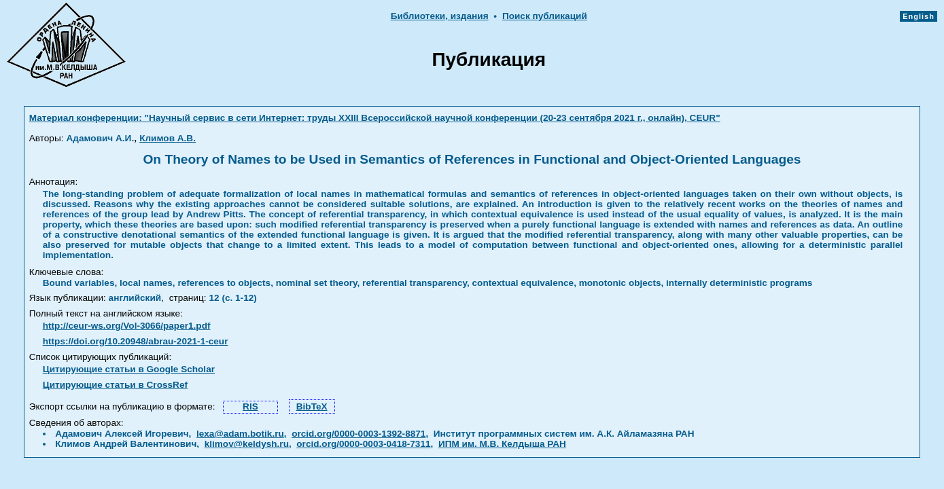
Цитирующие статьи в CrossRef (115, 385)
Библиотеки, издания (440, 16)
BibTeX (312, 406)
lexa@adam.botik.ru (240, 434)
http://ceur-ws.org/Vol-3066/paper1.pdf (127, 326)
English (918, 16)
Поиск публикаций (544, 16)
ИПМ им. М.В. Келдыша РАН (502, 444)
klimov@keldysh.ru (247, 444)
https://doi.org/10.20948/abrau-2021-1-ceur (135, 341)
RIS (250, 406)
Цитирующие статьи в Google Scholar (129, 369)
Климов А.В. (167, 138)
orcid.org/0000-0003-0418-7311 (363, 444)
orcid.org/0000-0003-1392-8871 (358, 434)
